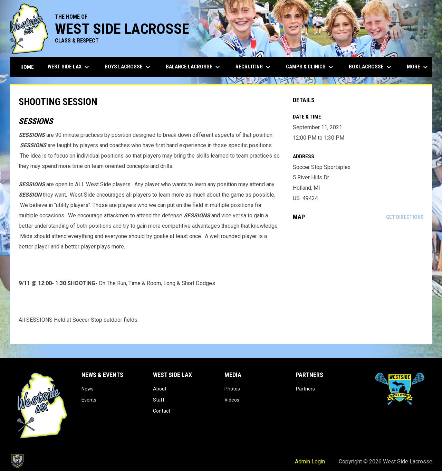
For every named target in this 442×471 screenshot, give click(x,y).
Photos (232, 389)
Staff (159, 400)
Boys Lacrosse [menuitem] (128, 67)
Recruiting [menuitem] (254, 67)
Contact (161, 411)
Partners (305, 389)
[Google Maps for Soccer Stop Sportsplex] (358, 282)
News (87, 389)
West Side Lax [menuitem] (69, 67)
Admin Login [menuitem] (310, 461)
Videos (231, 400)
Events (88, 400)
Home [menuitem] (27, 67)
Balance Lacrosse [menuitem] (194, 67)
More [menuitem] (418, 67)
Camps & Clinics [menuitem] (310, 67)
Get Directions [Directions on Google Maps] (405, 217)
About (159, 389)
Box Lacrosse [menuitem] (371, 67)
